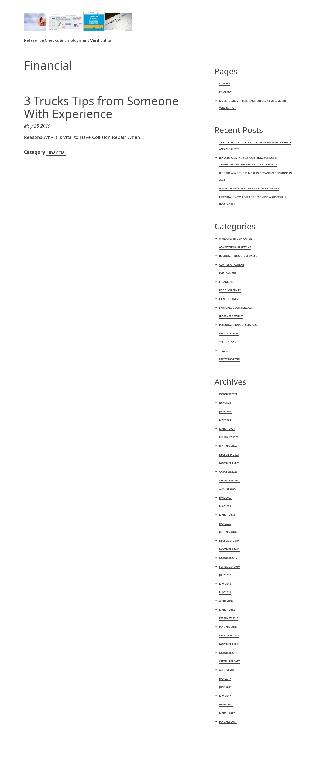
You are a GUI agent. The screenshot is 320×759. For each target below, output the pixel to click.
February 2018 (228, 618)
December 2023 (229, 454)
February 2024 (228, 437)
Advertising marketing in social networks (249, 188)
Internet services (231, 316)
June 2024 (225, 411)
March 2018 (227, 610)
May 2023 (225, 506)
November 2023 (229, 463)
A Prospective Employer (235, 239)
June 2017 (225, 687)
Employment (227, 273)
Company (225, 92)
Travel (223, 351)
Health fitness (229, 299)
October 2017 (228, 653)
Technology (227, 342)
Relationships (229, 333)
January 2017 (228, 721)
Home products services (236, 308)
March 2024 (227, 428)
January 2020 (228, 532)
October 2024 (228, 394)
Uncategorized (229, 359)
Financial (56, 152)
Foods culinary (230, 290)
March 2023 (227, 515)
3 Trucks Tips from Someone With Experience (101, 107)
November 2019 (229, 549)
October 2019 (228, 558)
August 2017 (227, 670)
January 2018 (228, 627)
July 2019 (225, 575)
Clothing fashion (231, 264)
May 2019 (225, 584)
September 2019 (229, 566)
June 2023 (225, 497)
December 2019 (229, 541)
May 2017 (225, 696)
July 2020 (225, 523)
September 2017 (229, 661)
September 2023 (229, 480)
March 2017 (227, 713)
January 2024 (228, 446)
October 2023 (228, 472)
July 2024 (225, 403)
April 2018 (226, 601)
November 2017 (229, 644)
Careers (224, 83)
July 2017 (225, 678)
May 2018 (225, 592)
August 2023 (227, 489)
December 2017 (229, 635)
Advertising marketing (235, 247)
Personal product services (238, 325)
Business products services (238, 256)
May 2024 (225, 420)
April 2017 (226, 704)
